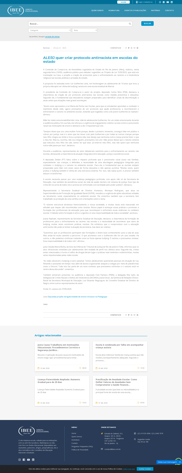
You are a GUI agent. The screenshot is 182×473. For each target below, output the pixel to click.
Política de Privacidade (80, 450)
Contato (169, 10)
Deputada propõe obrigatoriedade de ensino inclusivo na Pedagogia (77, 296)
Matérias (155, 10)
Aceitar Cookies (145, 469)
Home (74, 433)
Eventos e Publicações (135, 10)
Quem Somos (97, 10)
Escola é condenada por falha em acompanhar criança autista (120, 346)
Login (140, 2)
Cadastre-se (148, 2)
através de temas (52, 36)
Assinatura (114, 10)
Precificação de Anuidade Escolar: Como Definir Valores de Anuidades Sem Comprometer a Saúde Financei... (116, 382)
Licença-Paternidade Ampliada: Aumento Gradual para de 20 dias (59, 380)
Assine (123, 2)
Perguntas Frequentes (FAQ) (82, 446)
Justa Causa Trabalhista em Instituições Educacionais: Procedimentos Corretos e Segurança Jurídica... (59, 347)
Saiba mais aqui (129, 469)
